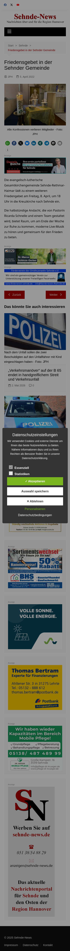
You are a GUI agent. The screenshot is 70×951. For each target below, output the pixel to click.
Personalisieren (35, 508)
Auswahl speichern (35, 491)
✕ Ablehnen (35, 501)
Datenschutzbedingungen (35, 514)
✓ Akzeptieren (35, 481)
